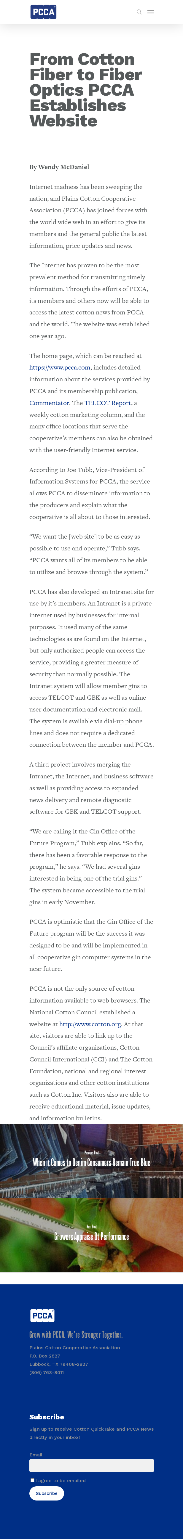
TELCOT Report (108, 402)
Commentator (49, 402)
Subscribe (47, 1493)
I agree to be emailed (60, 1480)
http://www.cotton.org (90, 1024)
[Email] (91, 1465)
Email (35, 1455)
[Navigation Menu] (150, 12)
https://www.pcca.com (59, 367)
